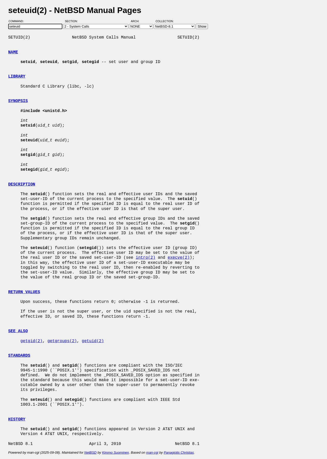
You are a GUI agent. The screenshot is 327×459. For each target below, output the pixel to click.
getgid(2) (31, 341)
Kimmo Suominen (115, 452)
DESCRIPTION (21, 184)
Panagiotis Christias (179, 452)
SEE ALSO (18, 331)
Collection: (165, 21)
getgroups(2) (62, 341)
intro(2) (145, 257)
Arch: (137, 21)
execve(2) (179, 257)
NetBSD (90, 452)
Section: (72, 21)
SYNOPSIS (18, 101)
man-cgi (152, 452)
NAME (13, 52)
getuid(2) (93, 341)
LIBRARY (16, 76)
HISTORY (16, 419)
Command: (18, 21)
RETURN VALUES (24, 292)
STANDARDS (19, 355)
